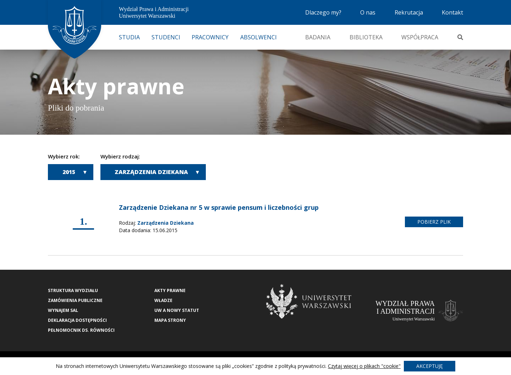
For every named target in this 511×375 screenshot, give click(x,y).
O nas (367, 12)
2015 (68, 172)
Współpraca (419, 37)
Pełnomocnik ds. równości (81, 330)
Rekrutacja (409, 12)
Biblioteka (366, 37)
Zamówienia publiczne (75, 300)
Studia (129, 37)
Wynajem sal (63, 310)
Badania (317, 37)
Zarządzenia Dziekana (151, 172)
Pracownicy (210, 37)
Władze (163, 300)
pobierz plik (434, 221)
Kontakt (452, 12)
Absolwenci (258, 37)
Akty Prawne (170, 290)
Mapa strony (170, 320)
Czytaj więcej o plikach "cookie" (364, 366)
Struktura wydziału (73, 290)
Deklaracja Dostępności (77, 320)
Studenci (166, 37)
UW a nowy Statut (176, 310)
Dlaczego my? (323, 12)
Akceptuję (429, 366)
